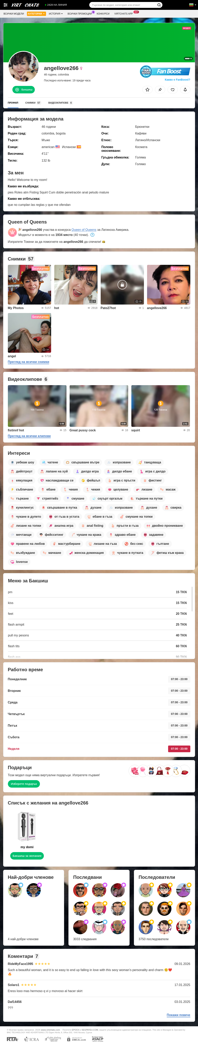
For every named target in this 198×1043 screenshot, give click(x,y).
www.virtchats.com (50, 1029)
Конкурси (103, 13)
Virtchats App (124, 13)
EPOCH (75, 1030)
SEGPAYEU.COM (90, 1030)
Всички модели (14, 13)
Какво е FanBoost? (177, 79)
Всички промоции (81, 13)
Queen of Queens (84, 229)
